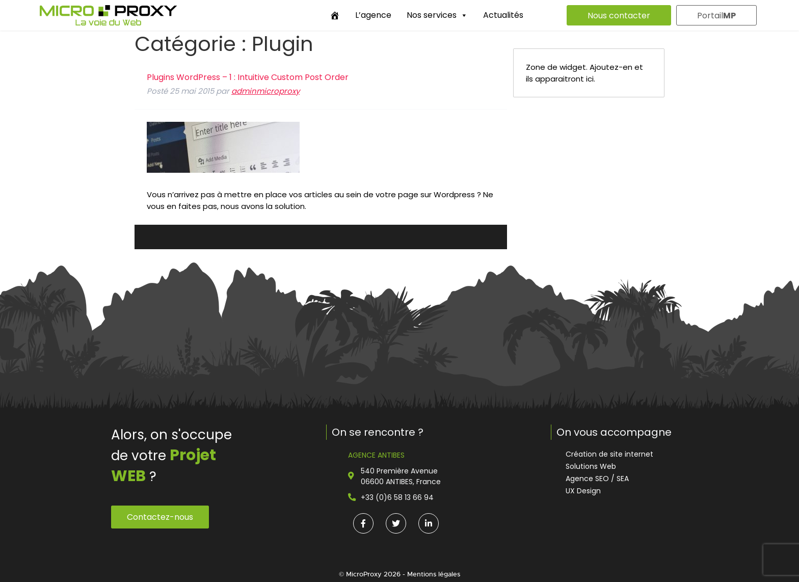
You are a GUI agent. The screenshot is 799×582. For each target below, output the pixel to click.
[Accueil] (335, 15)
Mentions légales (433, 574)
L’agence (373, 15)
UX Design (583, 491)
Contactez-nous (160, 517)
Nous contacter (619, 15)
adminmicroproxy (265, 91)
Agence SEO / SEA (597, 478)
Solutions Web (591, 466)
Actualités (503, 15)
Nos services (437, 15)
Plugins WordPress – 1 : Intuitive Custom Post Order (248, 77)
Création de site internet (609, 454)
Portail (716, 15)
